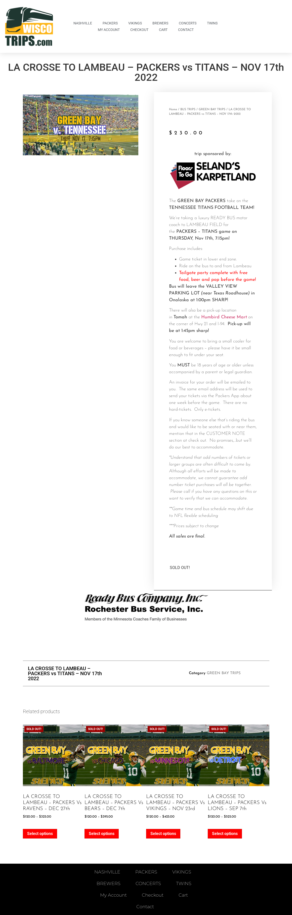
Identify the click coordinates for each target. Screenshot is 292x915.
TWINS (212, 23)
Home (173, 109)
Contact (186, 30)
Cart (163, 30)
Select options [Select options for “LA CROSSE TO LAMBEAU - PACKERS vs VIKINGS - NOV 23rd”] (163, 833)
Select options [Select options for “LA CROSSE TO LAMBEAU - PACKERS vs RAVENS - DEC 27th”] (40, 833)
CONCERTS (187, 23)
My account (109, 30)
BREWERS (160, 23)
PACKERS (110, 23)
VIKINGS (135, 23)
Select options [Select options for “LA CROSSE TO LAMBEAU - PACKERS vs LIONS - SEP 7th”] (225, 833)
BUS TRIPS (187, 109)
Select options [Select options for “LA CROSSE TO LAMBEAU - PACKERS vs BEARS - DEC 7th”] (101, 833)
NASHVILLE (82, 23)
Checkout (139, 30)
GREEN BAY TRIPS (212, 109)
